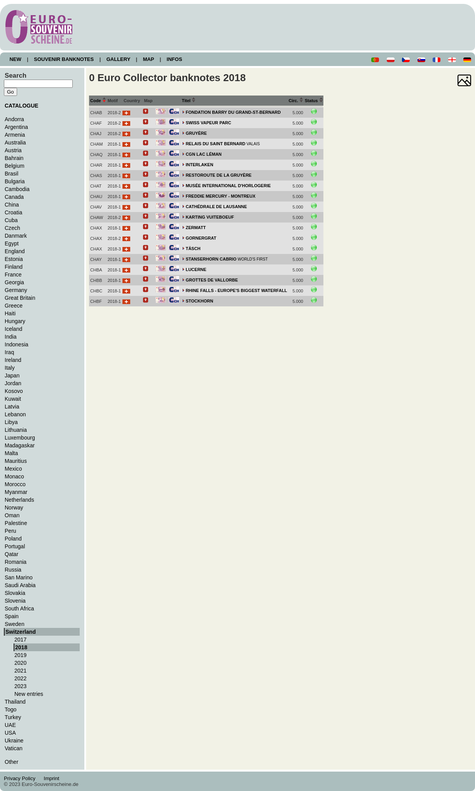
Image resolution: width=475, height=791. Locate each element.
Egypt (12, 243)
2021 (20, 671)
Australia (15, 142)
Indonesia (16, 344)
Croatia (13, 212)
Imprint (53, 778)
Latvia (12, 406)
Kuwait (13, 399)
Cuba (11, 220)
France (13, 274)
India (10, 337)
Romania (15, 562)
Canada (14, 197)
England (14, 251)
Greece (14, 305)
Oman (12, 515)
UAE (10, 725)
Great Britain (20, 298)
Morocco (15, 484)
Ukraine (14, 740)
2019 (20, 655)
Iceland (13, 329)
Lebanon (15, 414)
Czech (12, 228)
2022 (20, 678)
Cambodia (17, 189)
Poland (13, 538)
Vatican (14, 748)
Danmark (16, 236)
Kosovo (14, 391)
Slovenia (15, 601)
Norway (14, 507)
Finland (14, 267)
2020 (20, 663)
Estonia (14, 259)
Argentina (16, 127)
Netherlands (19, 500)
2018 (21, 647)
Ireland (13, 360)
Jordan (13, 383)
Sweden (14, 624)
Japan (12, 375)
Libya (11, 422)
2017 (20, 639)
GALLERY (118, 59)
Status (314, 100)
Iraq (9, 352)
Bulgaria (14, 181)
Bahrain (14, 158)
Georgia (14, 282)
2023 (20, 686)
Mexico (13, 469)
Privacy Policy (22, 778)
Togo (10, 709)
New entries (28, 694)
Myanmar (16, 492)
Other (11, 762)
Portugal (15, 546)
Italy (10, 368)
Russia (13, 570)
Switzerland (20, 632)
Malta (11, 453)
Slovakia (15, 593)
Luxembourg (20, 438)
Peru (10, 531)
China (12, 205)
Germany (16, 290)
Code (98, 100)
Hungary (15, 321)
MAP (148, 59)
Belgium (14, 166)
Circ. (295, 100)
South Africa (19, 608)
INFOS (174, 59)
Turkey (13, 717)
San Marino (19, 577)
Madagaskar (20, 445)
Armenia (15, 135)
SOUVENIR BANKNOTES (64, 59)
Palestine (16, 523)
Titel (189, 100)
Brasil (11, 173)
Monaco (14, 476)
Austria (13, 150)
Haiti (10, 313)
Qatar (11, 554)
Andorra (14, 119)
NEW (15, 59)
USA (10, 733)
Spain (12, 616)
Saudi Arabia (20, 585)
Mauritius (16, 461)
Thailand (15, 702)
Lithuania (16, 430)
